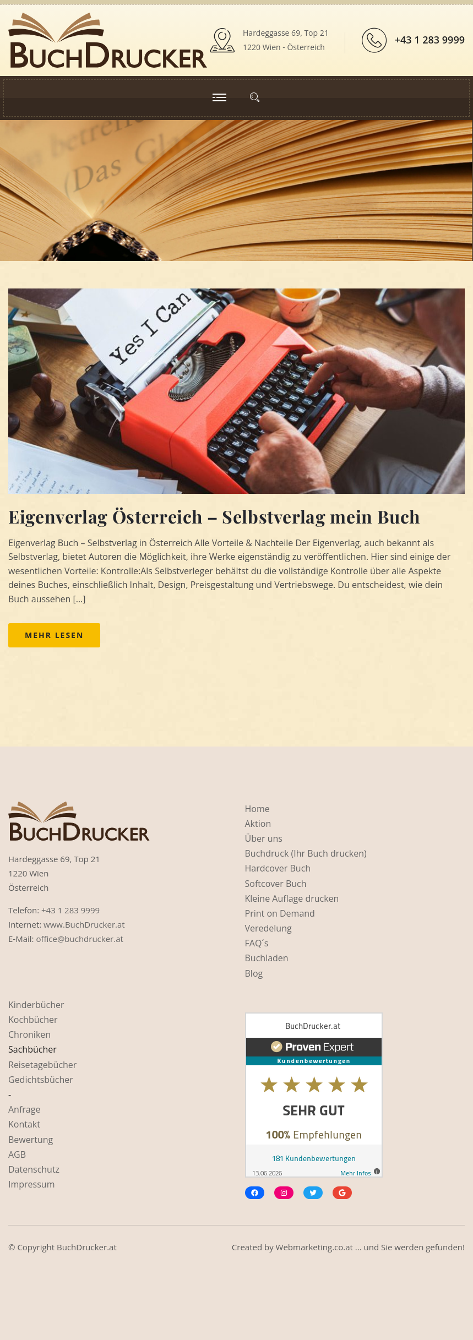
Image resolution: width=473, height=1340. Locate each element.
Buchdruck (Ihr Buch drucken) (306, 853)
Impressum (31, 1184)
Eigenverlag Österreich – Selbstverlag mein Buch (214, 516)
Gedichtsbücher (40, 1080)
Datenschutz (33, 1169)
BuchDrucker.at (87, 1246)
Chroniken (29, 1034)
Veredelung (268, 928)
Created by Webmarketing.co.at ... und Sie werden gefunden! (348, 1246)
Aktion (258, 824)
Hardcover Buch (278, 868)
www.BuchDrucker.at (84, 924)
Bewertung (30, 1140)
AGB (17, 1154)
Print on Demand (280, 913)
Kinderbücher (36, 1005)
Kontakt (24, 1124)
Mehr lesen (54, 635)
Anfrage (24, 1109)
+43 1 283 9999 (430, 39)
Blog (254, 973)
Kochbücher (33, 1020)
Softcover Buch (276, 884)
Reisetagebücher (42, 1065)
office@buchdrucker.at (79, 938)
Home (257, 809)
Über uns (263, 838)
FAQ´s (257, 943)
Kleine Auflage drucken (292, 898)
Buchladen (267, 958)
